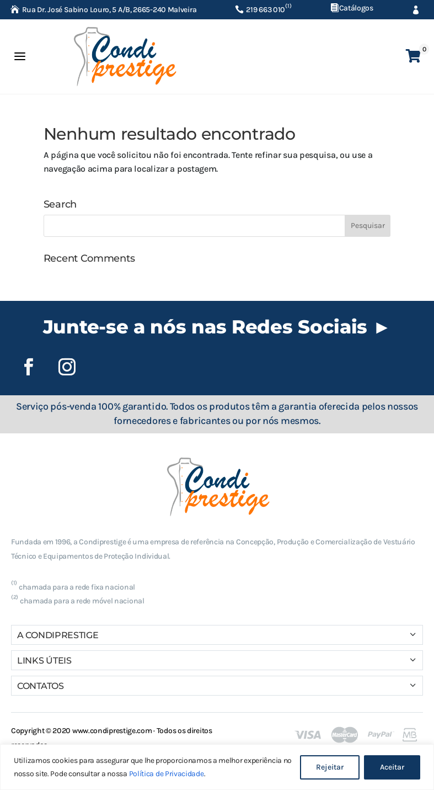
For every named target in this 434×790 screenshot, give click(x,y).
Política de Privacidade (166, 773)
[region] (217, 767)
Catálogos (356, 8)
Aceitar (392, 767)
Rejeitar (330, 767)
